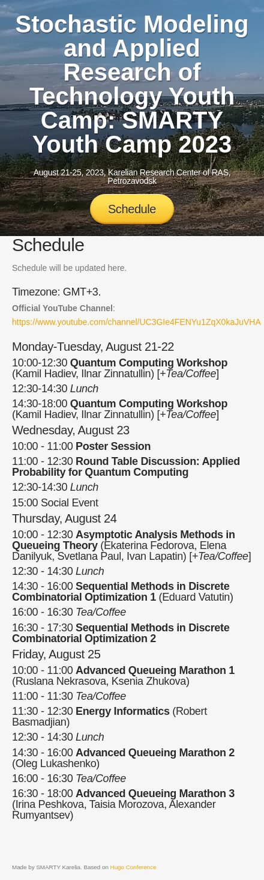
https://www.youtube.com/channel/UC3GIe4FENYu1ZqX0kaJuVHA (136, 322)
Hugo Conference (133, 867)
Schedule (132, 209)
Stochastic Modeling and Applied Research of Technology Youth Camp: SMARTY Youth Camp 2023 (132, 84)
